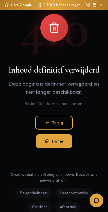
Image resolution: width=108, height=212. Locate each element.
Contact (39, 206)
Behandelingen (33, 193)
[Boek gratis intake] (94, 5)
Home (54, 141)
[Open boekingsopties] (96, 200)
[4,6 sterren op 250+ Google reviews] (18, 5)
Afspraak (68, 206)
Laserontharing (74, 193)
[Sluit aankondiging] (101, 5)
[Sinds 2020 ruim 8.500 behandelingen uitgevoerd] (59, 5)
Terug (54, 122)
